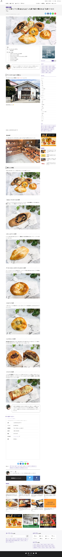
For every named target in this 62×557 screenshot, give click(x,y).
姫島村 (50, 72)
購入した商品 (11, 52)
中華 (42, 85)
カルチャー (42, 95)
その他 (42, 120)
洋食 (42, 83)
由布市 (43, 69)
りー (13, 471)
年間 (55, 60)
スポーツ (50, 130)
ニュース (54, 3)
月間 (52, 60)
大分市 (43, 66)
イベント (17, 3)
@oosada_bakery (16, 436)
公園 (42, 101)
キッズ (47, 127)
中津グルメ (34, 466)
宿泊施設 (43, 104)
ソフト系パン (13, 466)
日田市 (48, 544)
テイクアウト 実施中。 (11, 418)
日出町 (50, 69)
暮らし (43, 3)
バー (42, 130)
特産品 (43, 113)
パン (10, 7)
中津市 (50, 66)
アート (49, 129)
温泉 (42, 106)
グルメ (22, 3)
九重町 (46, 72)
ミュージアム (43, 99)
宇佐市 (52, 544)
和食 (53, 127)
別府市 (46, 66)
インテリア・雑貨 (44, 111)
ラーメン (43, 90)
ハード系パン (18, 466)
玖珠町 (43, 72)
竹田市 (39, 547)
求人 (7, 3)
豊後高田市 (35, 547)
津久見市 (43, 547)
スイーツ (43, 92)
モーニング (26, 466)
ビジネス (48, 3)
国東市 (53, 69)
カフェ (53, 129)
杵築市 (46, 69)
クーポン (12, 3)
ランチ (30, 466)
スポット (38, 3)
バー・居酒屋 (43, 88)
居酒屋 (46, 129)
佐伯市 (53, 66)
